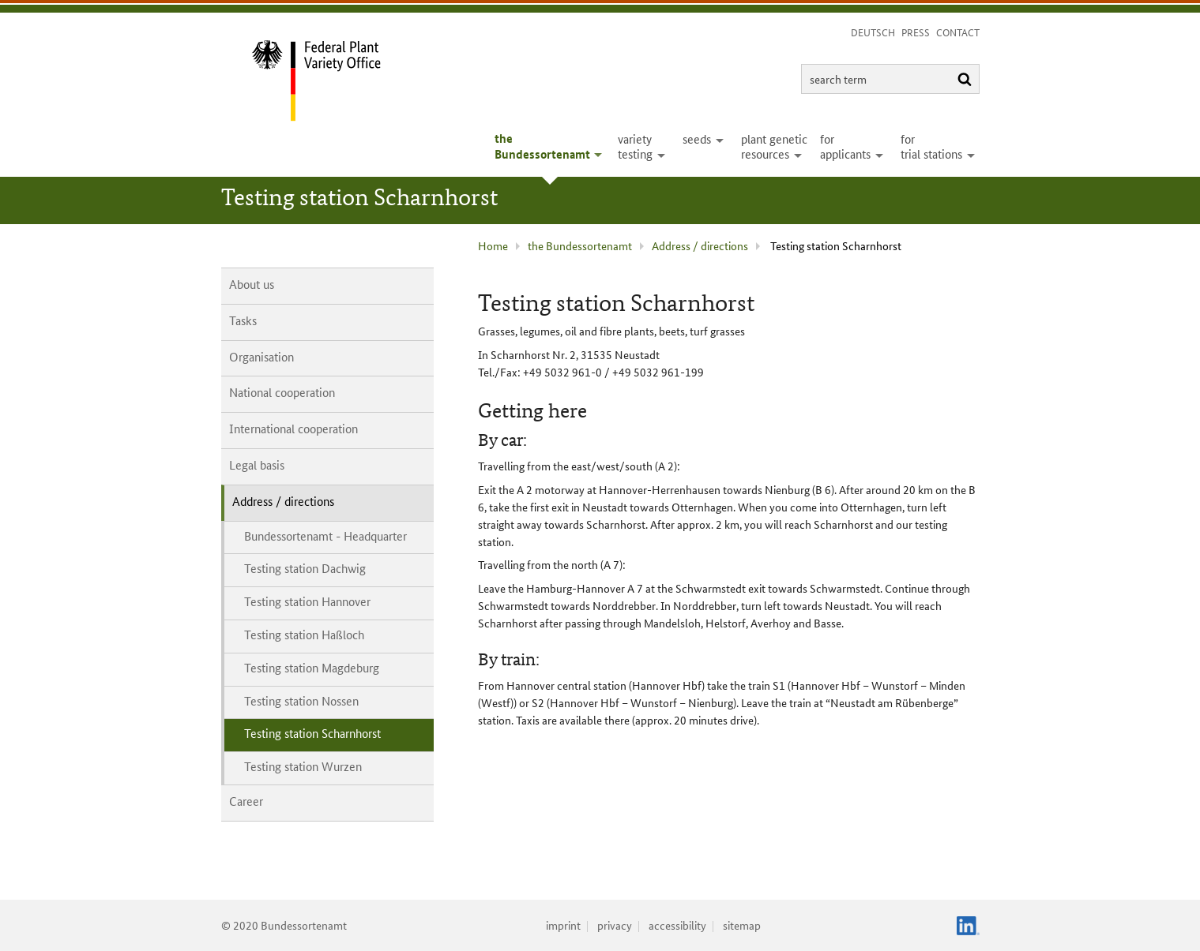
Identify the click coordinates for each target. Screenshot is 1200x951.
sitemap (742, 925)
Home (493, 245)
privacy (614, 925)
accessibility (677, 925)
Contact (958, 31)
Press (915, 31)
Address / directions (700, 245)
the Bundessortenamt (580, 245)
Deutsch (873, 31)
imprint (563, 925)
